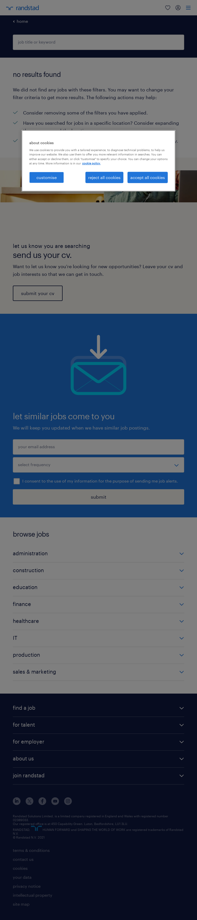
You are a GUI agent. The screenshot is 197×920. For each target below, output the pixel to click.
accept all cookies (147, 177)
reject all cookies (104, 177)
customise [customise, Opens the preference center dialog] (46, 177)
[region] (98, 161)
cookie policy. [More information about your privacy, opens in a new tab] (91, 163)
